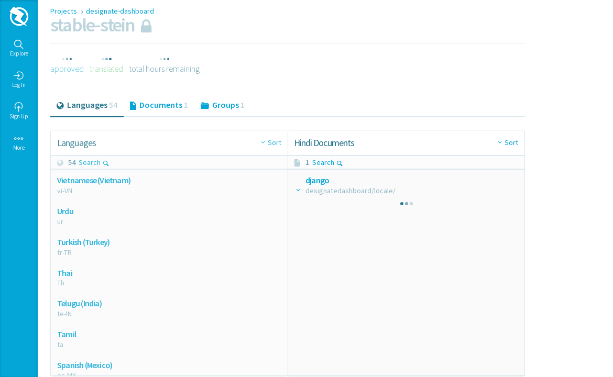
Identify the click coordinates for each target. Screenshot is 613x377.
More (19, 142)
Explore (19, 48)
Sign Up (18, 111)
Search (94, 162)
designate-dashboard (120, 11)
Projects (64, 11)
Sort (274, 142)
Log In (19, 79)
